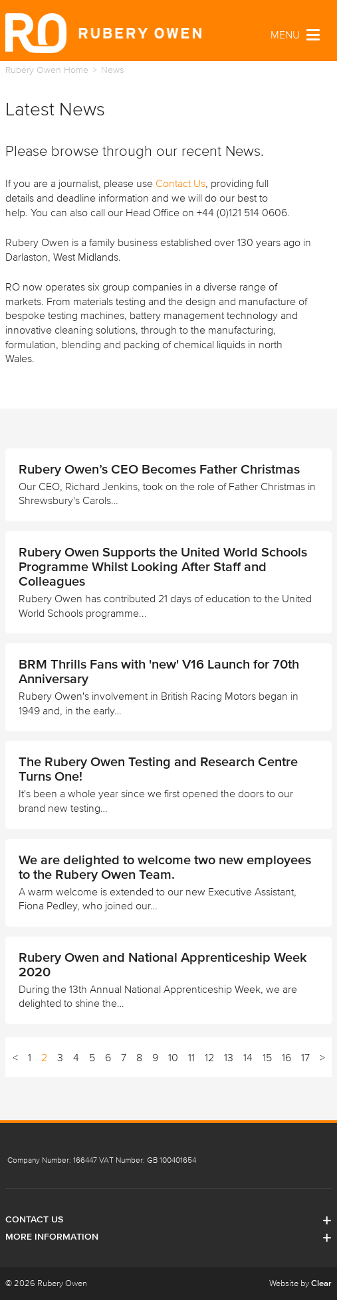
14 (248, 1057)
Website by (300, 1283)
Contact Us (180, 183)
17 (305, 1057)
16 (286, 1057)
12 (209, 1057)
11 (191, 1057)
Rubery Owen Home (46, 70)
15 (267, 1057)
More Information (168, 1237)
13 (228, 1057)
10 (173, 1057)
